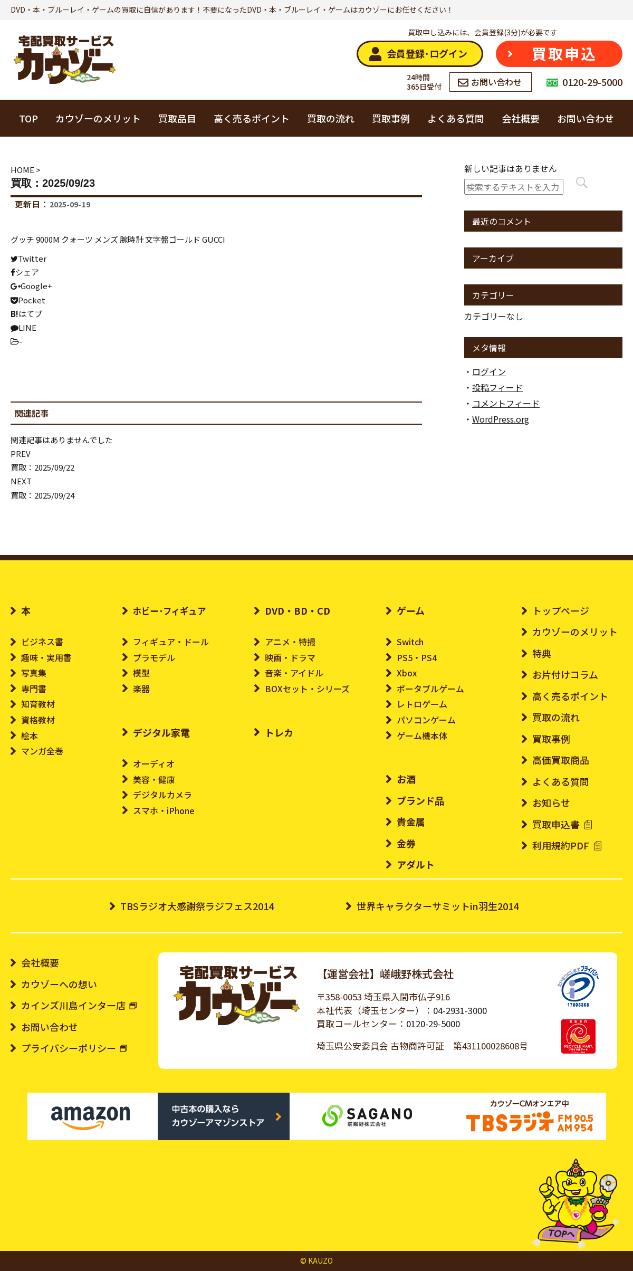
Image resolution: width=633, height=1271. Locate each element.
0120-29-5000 (433, 1023)
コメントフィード (506, 403)
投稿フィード (497, 387)
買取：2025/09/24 (42, 495)
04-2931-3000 (460, 1010)
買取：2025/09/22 (42, 467)
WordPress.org (500, 419)
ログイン (489, 371)
